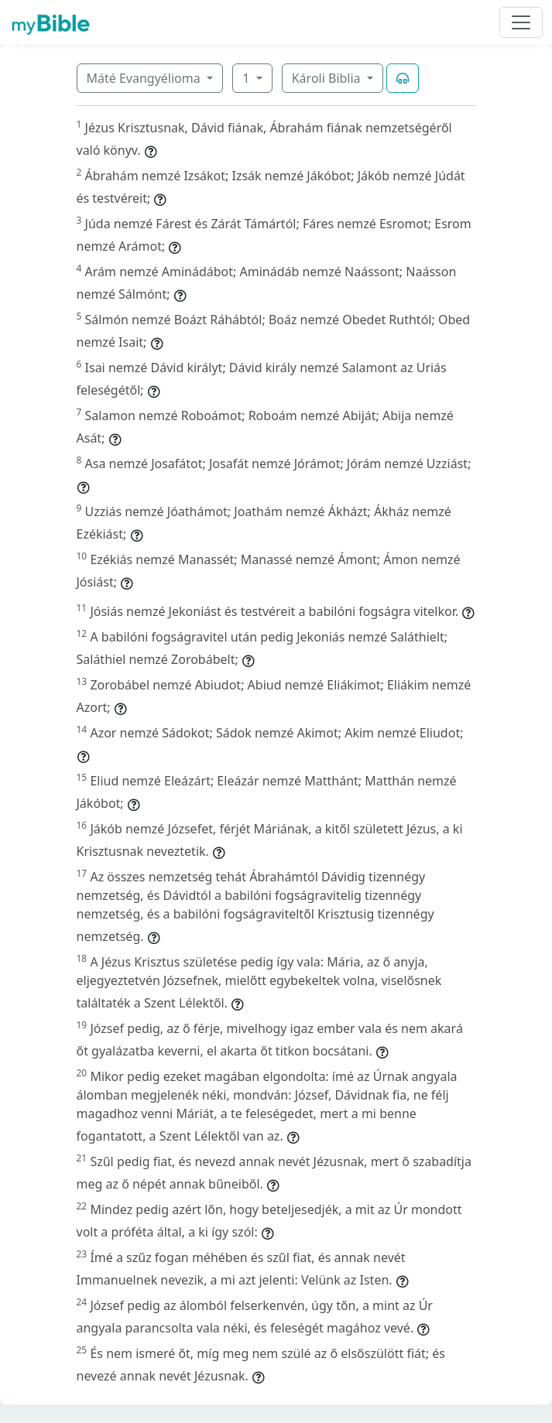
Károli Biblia (328, 78)
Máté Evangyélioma (145, 78)
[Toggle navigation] (521, 22)
